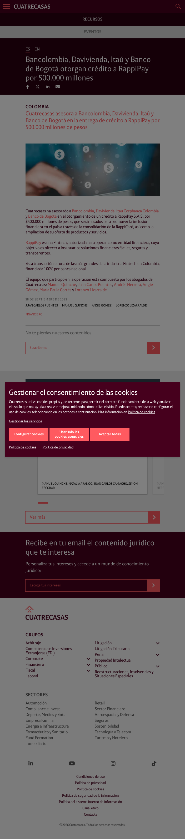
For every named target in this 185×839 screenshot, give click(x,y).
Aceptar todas (110, 434)
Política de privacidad (58, 447)
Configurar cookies (29, 434)
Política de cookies (141, 412)
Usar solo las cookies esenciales (69, 434)
